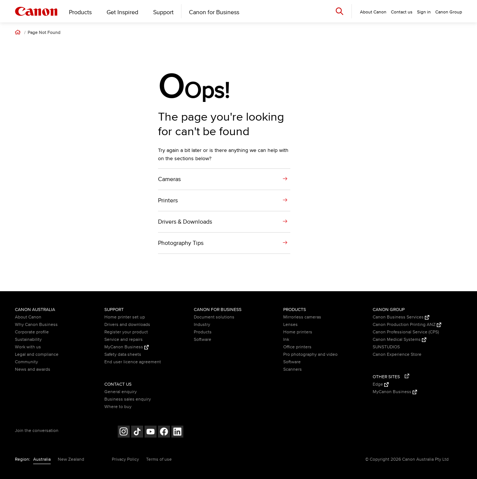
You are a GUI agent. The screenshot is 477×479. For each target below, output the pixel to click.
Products (80, 12)
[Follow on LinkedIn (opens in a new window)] (177, 432)
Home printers (297, 332)
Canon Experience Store (397, 354)
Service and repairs (123, 339)
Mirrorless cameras (302, 317)
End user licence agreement (132, 362)
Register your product (126, 332)
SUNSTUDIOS (386, 347)
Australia (42, 459)
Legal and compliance (37, 354)
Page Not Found (44, 32)
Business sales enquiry (127, 399)
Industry (202, 324)
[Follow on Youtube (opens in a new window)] (151, 432)
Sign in (424, 12)
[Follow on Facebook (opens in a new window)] (164, 432)
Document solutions (214, 317)
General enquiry (120, 392)
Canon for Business (214, 12)
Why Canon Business (36, 324)
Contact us (402, 12)
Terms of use (159, 459)
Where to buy (118, 407)
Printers (168, 200)
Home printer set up (124, 317)
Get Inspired (122, 12)
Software (202, 339)
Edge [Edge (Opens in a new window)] (381, 384)
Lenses (290, 324)
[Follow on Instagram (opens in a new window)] (124, 432)
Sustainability (28, 339)
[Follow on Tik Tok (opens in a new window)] (137, 432)
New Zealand (71, 459)
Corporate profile (32, 332)
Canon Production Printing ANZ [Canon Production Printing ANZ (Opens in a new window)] (407, 324)
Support (163, 12)
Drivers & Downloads (185, 221)
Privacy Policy (125, 459)
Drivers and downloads (127, 324)
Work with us (28, 347)
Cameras (169, 179)
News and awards (32, 369)
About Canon (28, 317)
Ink (286, 339)
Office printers (297, 347)
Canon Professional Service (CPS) (406, 332)
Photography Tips (180, 243)
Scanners (292, 369)
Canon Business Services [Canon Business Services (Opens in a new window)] (401, 317)
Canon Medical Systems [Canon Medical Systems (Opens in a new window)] (399, 339)
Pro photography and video (310, 354)
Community (26, 362)
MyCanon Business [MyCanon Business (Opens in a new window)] (126, 347)
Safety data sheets (122, 354)
